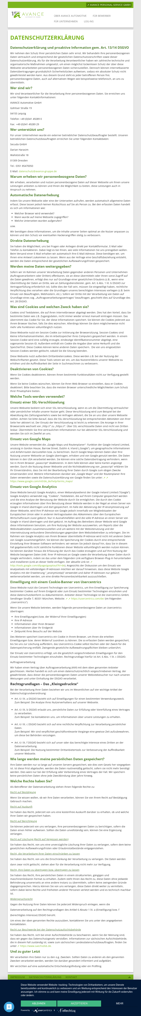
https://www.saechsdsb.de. (36, 946)
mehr (120, 1004)
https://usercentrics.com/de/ (87, 598)
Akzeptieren (79, 1004)
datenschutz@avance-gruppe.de (38, 171)
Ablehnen (38, 1004)
